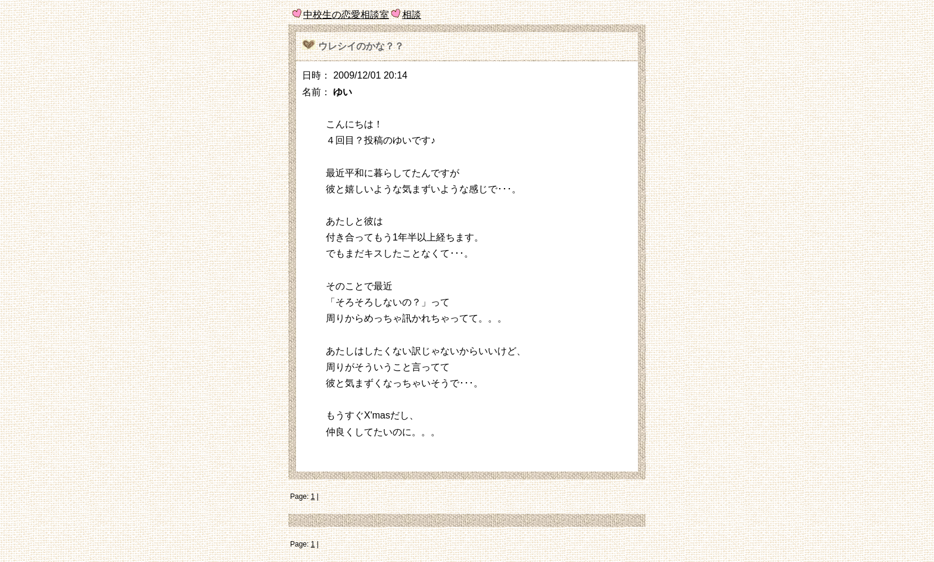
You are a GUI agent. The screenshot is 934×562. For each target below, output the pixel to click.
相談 (411, 15)
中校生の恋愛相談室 (346, 15)
